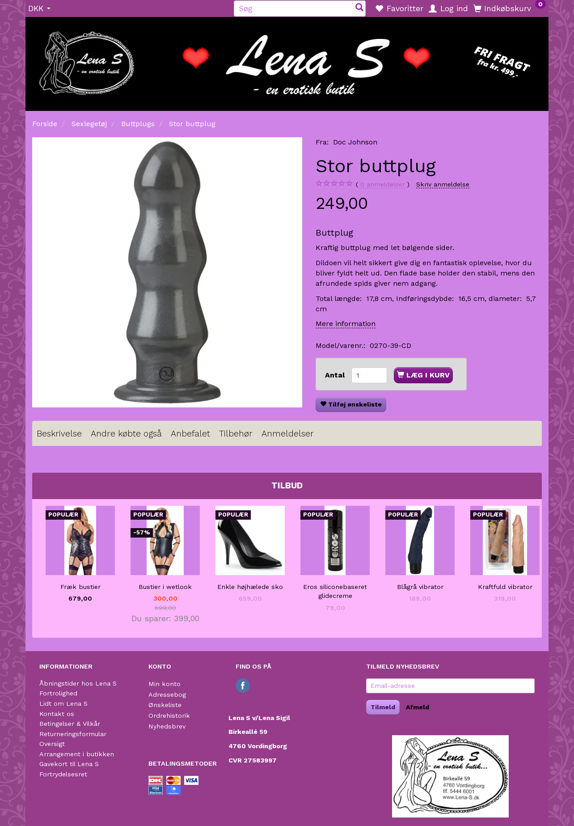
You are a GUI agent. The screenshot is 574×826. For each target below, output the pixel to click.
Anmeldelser (288, 433)
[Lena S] (287, 60)
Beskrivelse (59, 433)
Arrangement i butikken (76, 754)
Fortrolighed (58, 693)
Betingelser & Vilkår (69, 723)
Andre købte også (126, 433)
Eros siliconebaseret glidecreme (335, 591)
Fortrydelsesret (63, 774)
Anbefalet (190, 433)
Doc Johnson (355, 142)
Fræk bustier (80, 586)
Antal (336, 375)
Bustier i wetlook (165, 586)
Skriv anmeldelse (442, 184)
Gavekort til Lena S (69, 763)
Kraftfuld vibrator (505, 586)
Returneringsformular (72, 733)
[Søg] (359, 8)
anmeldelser (382, 184)
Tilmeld (383, 707)
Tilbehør (236, 433)
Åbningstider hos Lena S (78, 683)
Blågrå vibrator (420, 586)
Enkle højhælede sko (250, 586)
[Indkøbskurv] (510, 8)
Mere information (346, 323)
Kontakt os (56, 713)
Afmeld (417, 707)
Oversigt (52, 743)
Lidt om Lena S (63, 703)
